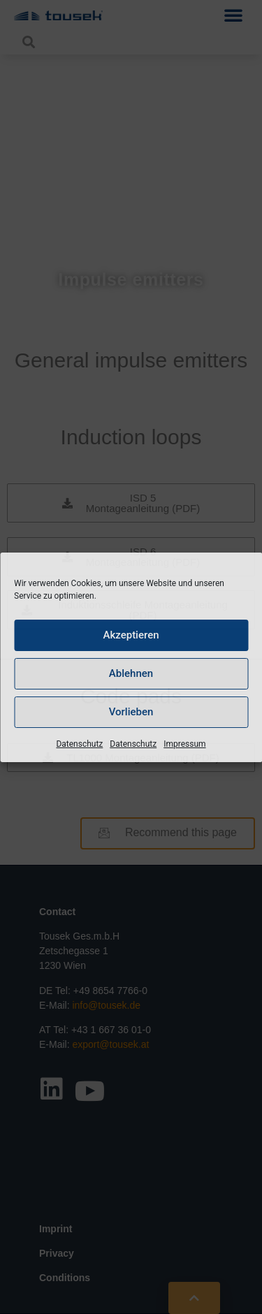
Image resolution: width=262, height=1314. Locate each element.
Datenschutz (79, 744)
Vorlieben (131, 712)
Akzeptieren (131, 635)
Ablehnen (131, 673)
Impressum (184, 744)
